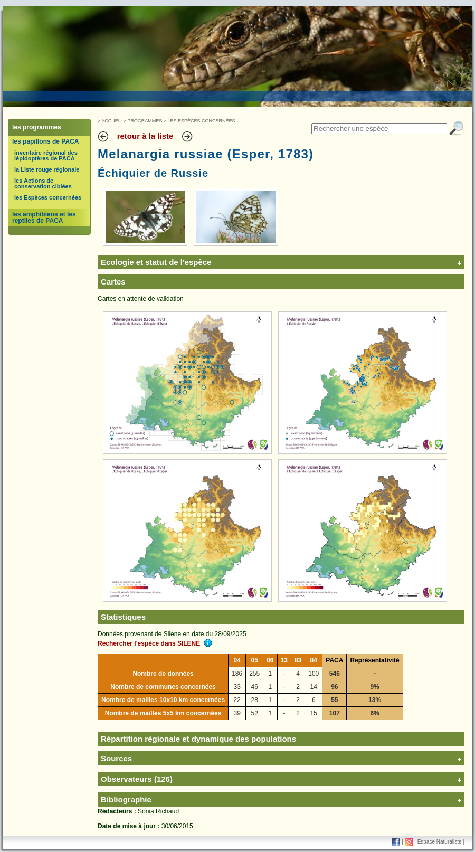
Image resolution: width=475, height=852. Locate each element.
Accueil (111, 121)
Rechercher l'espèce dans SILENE (155, 643)
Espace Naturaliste (439, 842)
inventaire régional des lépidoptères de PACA (46, 155)
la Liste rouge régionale (46, 169)
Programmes (144, 121)
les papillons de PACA (45, 141)
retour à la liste (145, 135)
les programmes (36, 127)
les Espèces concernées (47, 197)
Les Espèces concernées (201, 121)
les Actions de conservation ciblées (43, 183)
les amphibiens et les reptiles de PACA (44, 217)
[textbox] (379, 128)
